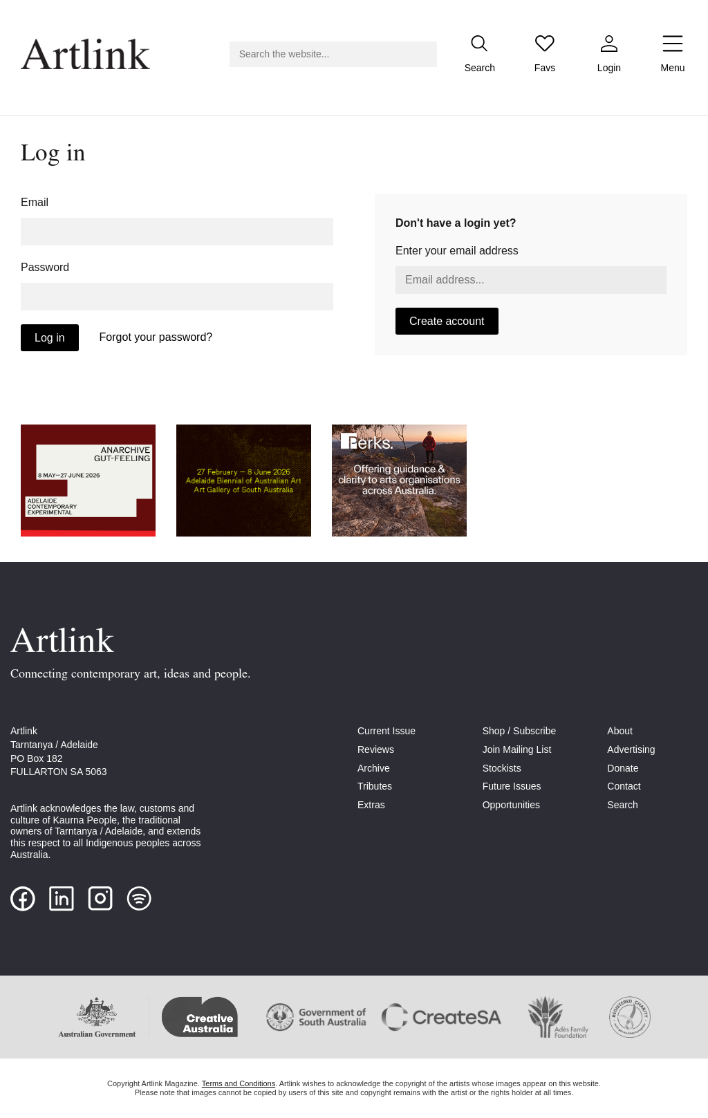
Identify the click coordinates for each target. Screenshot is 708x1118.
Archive (373, 768)
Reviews (375, 749)
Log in (50, 338)
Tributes (374, 786)
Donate (622, 768)
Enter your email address (457, 251)
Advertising (631, 749)
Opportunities (511, 804)
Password (45, 267)
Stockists (502, 768)
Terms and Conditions (238, 1083)
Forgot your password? (156, 337)
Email (34, 202)
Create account (447, 321)
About (620, 730)
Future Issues (512, 786)
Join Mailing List (517, 749)
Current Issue (386, 730)
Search (622, 804)
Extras (371, 804)
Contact (623, 786)
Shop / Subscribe (520, 730)
